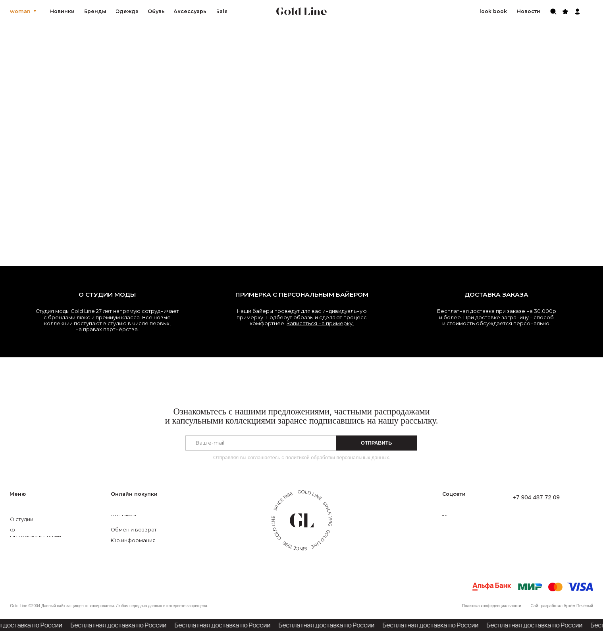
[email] (260, 443)
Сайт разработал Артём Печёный (562, 606)
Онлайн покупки (134, 494)
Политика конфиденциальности (491, 606)
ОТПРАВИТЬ (376, 443)
